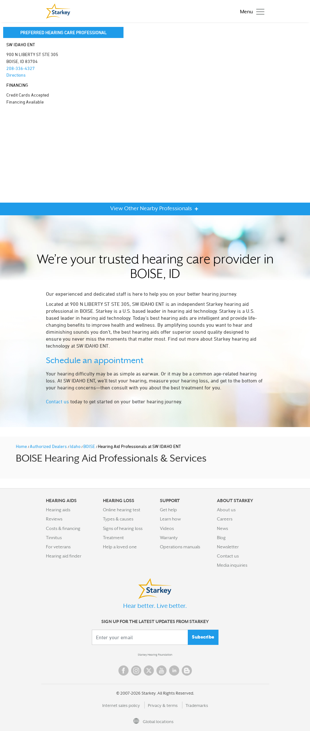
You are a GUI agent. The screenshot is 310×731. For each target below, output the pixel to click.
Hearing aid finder (63, 555)
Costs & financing (63, 528)
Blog (221, 537)
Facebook (123, 670)
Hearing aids (58, 509)
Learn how (170, 518)
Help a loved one (120, 546)
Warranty (169, 537)
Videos (167, 528)
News (222, 528)
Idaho (75, 446)
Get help (168, 509)
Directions (16, 75)
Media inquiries (232, 565)
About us (226, 509)
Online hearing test (121, 509)
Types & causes (118, 518)
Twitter (149, 670)
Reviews (54, 518)
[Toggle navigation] (250, 11)
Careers (224, 518)
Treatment (113, 537)
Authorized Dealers (49, 446)
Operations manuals (180, 546)
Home (22, 446)
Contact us (57, 401)
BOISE (89, 446)
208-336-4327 (20, 68)
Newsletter (228, 546)
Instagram (136, 670)
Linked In (174, 670)
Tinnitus (54, 537)
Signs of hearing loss (122, 528)
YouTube (161, 670)
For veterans (58, 546)
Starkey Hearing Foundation (155, 654)
